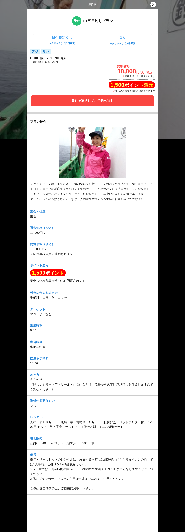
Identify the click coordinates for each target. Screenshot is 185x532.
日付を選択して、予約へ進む (92, 101)
